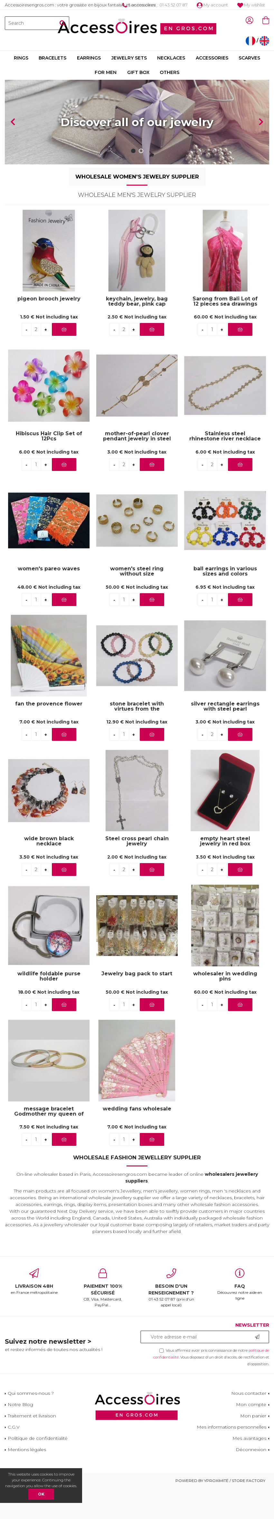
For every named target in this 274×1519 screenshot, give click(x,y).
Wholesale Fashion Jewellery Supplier (137, 1157)
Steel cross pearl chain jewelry (137, 841)
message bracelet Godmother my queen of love (49, 1111)
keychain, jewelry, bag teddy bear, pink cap (137, 301)
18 (49, 992)
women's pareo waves (49, 569)
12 (136, 722)
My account (212, 4)
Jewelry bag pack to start (136, 974)
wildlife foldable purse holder (48, 976)
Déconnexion (251, 1449)
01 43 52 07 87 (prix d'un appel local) (171, 1287)
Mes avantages (249, 1438)
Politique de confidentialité (38, 1438)
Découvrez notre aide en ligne (239, 1284)
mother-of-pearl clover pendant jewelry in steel (137, 436)
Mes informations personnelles (231, 1427)
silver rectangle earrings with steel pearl (225, 706)
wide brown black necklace (49, 841)
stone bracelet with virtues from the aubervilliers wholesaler (137, 706)
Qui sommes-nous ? (31, 1393)
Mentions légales (27, 1449)
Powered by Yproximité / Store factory (220, 1480)
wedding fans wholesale (137, 1109)
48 (48, 587)
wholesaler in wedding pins (225, 976)
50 (137, 587)
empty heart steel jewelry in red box (225, 841)
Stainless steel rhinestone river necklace (225, 436)
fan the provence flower (48, 704)
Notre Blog (20, 1404)
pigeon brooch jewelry (48, 299)
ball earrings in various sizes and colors (225, 571)
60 (225, 317)
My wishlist (251, 4)
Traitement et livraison (32, 1416)
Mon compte (251, 1404)
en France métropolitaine (34, 1281)
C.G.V (14, 1427)
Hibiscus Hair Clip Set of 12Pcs (49, 436)
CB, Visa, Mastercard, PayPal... (103, 1287)
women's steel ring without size (137, 571)
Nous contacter (248, 1393)
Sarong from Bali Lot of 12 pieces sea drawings (225, 301)
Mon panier (253, 1416)
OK (41, 1494)
